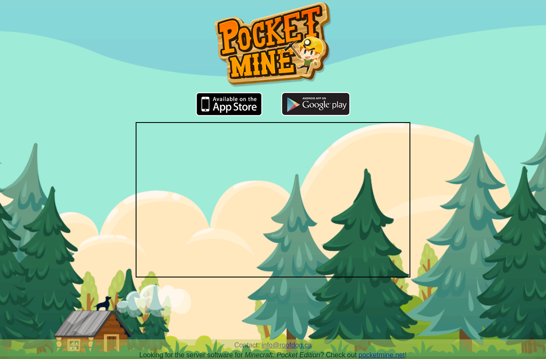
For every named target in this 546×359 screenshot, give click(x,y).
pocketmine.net (382, 355)
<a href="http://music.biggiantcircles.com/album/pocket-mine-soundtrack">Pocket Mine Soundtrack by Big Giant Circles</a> (273, 311)
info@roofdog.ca (286, 345)
